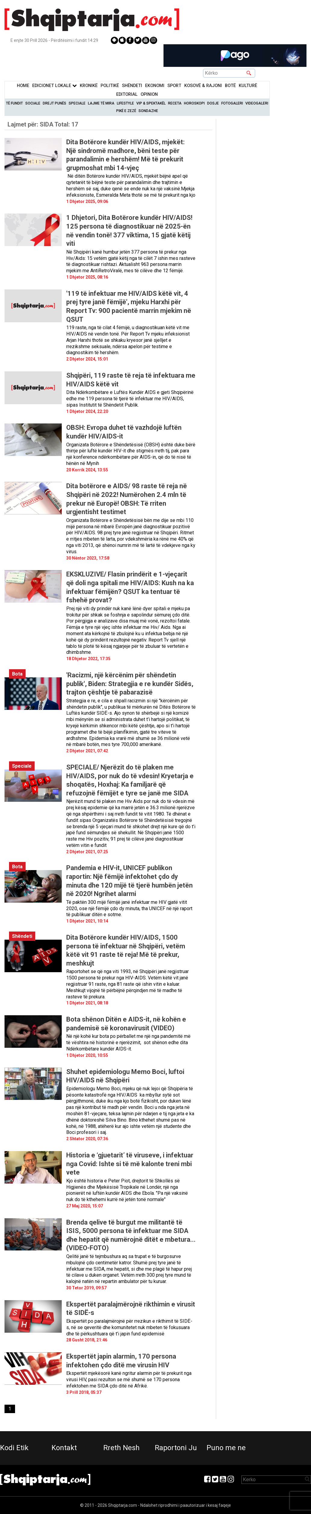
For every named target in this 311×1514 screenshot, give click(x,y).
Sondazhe (148, 111)
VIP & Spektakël (151, 103)
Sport (174, 85)
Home (23, 85)
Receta (175, 103)
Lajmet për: (43, 124)
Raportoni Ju (176, 1448)
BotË (230, 85)
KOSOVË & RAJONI (203, 85)
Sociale (32, 103)
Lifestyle (125, 103)
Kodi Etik (14, 1448)
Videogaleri (256, 103)
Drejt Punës (54, 103)
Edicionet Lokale (54, 85)
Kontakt (64, 1448)
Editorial (127, 94)
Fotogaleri (232, 103)
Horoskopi (194, 103)
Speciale (77, 103)
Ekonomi (154, 85)
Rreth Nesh (121, 1448)
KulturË (248, 85)
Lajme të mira (101, 103)
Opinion (149, 94)
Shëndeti (132, 85)
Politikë (110, 85)
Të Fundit (14, 103)
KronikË (89, 85)
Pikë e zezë (126, 111)
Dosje (213, 103)
